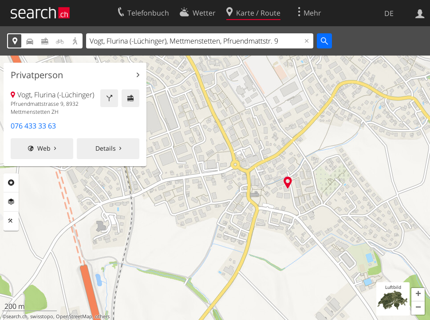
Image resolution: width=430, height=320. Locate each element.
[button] (418, 294)
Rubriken (11, 182)
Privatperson (37, 75)
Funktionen (11, 221)
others (102, 316)
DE (389, 13)
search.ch (17, 316)
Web (44, 148)
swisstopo (41, 316)
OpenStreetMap (74, 316)
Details (105, 148)
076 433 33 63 (33, 126)
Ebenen (11, 201)
